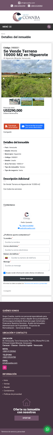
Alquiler (7, 387)
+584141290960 (36, 6)
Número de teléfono (11, 254)
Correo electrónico (11, 246)
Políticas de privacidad (13, 394)
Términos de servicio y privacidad (35, 283)
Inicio (3, 34)
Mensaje (7, 262)
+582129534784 (19, 6)
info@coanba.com (10, 363)
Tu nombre (8, 238)
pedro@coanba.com (27, 228)
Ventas (7, 384)
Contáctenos (9, 391)
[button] (49, 62)
